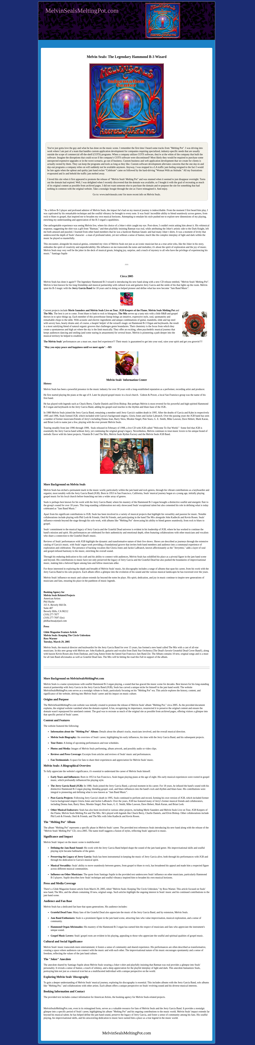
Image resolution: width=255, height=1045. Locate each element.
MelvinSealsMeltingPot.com (81, 10)
